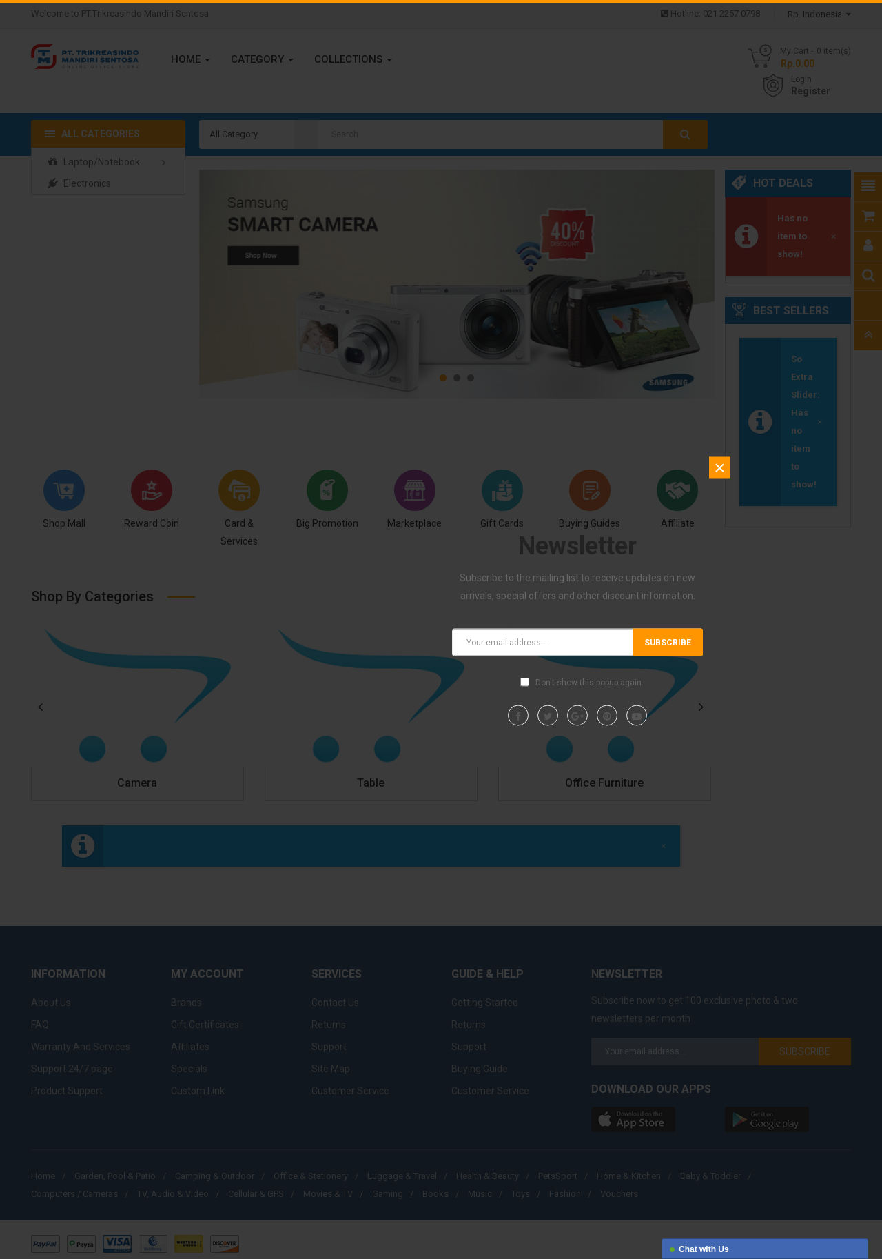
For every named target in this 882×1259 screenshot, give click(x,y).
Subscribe (667, 642)
